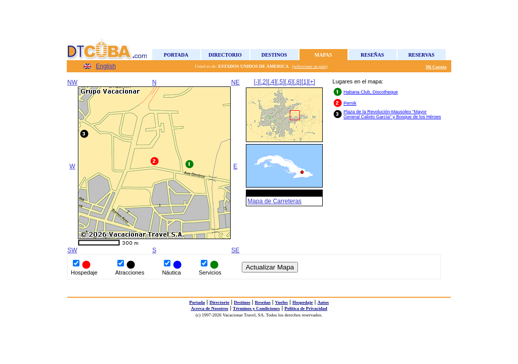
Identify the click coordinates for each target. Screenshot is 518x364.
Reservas (421, 55)
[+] (311, 81)
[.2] (263, 81)
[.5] (280, 81)
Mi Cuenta (436, 66)
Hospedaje (302, 302)
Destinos (274, 55)
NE (235, 82)
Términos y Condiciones (256, 308)
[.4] (272, 81)
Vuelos (281, 302)
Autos (323, 302)
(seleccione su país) (309, 66)
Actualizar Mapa (270, 267)
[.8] (297, 81)
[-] (257, 81)
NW (72, 82)
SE (235, 250)
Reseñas (372, 55)
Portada (176, 55)
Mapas (323, 55)
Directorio (224, 55)
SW (72, 250)
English (106, 66)
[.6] (289, 81)
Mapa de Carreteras (274, 201)
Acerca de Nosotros (209, 308)
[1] (304, 81)
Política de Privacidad (305, 308)
